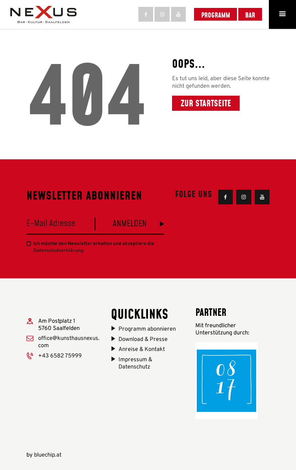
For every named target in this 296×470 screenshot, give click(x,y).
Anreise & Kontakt (141, 349)
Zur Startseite (206, 103)
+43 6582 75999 (60, 356)
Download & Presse (143, 339)
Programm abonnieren (147, 329)
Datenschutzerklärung (58, 251)
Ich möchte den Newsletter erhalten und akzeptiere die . (93, 247)
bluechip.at (47, 455)
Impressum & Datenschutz (135, 363)
